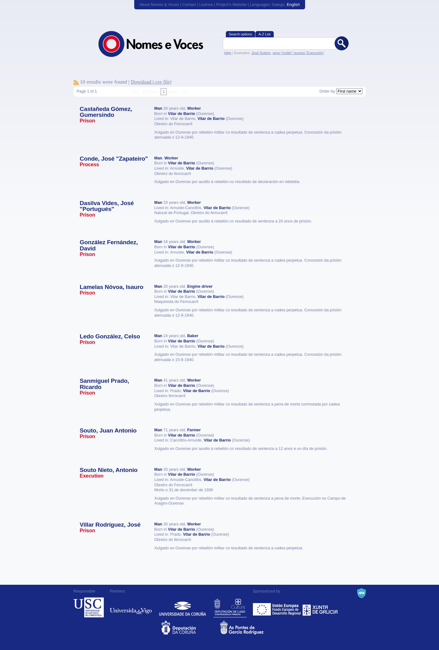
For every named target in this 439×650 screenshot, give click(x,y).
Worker (194, 108)
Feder (277, 607)
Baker (193, 335)
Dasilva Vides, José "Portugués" (107, 206)
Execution (91, 475)
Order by (327, 91)
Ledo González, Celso (110, 336)
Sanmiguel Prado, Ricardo (104, 384)
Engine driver (200, 286)
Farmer (194, 430)
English (293, 4)
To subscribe (76, 82)
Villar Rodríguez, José (110, 524)
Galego (278, 4)
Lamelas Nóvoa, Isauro (112, 287)
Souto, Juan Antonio (108, 430)
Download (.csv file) (151, 82)
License (206, 4)
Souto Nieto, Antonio (109, 470)
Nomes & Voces (157, 44)
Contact (189, 4)
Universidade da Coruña (182, 607)
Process (89, 164)
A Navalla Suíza (361, 593)
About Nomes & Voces (159, 4)
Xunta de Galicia (320, 607)
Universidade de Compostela (89, 607)
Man (158, 108)
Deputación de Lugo (230, 607)
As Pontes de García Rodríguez (248, 627)
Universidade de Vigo (131, 607)
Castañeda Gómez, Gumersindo (106, 112)
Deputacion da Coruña (190, 627)
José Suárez (261, 53)
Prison (87, 120)
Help (227, 53)
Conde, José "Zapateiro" (114, 158)
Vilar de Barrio (181, 113)
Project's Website (231, 4)
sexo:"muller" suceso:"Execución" (298, 53)
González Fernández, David (109, 245)
